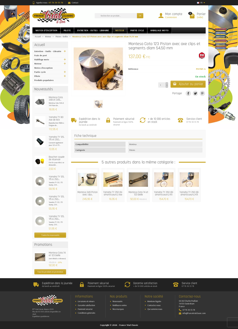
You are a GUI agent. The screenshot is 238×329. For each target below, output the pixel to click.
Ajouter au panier (188, 84)
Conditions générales (86, 313)
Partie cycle (40, 72)
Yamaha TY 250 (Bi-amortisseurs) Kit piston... (164, 195)
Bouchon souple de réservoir (56, 158)
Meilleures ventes (120, 305)
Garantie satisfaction (86, 305)
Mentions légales (154, 301)
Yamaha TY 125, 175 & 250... (56, 178)
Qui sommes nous (154, 309)
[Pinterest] (202, 93)
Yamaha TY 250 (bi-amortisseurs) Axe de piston (113, 195)
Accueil (39, 44)
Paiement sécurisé (85, 309)
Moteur (37, 63)
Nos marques (118, 309)
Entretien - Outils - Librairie (47, 51)
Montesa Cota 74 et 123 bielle (57, 254)
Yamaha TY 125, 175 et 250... (56, 138)
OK (140, 15)
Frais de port (40, 55)
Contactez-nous (153, 305)
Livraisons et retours (86, 301)
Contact (73, 2)
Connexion (171, 17)
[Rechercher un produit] (116, 15)
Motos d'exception (43, 67)
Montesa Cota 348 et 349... (56, 99)
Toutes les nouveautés (50, 235)
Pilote (37, 76)
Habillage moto (41, 59)
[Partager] (188, 93)
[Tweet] (195, 93)
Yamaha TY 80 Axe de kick (56, 118)
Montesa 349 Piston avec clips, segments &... (88, 195)
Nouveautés (117, 301)
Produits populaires (44, 80)
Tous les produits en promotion (50, 271)
